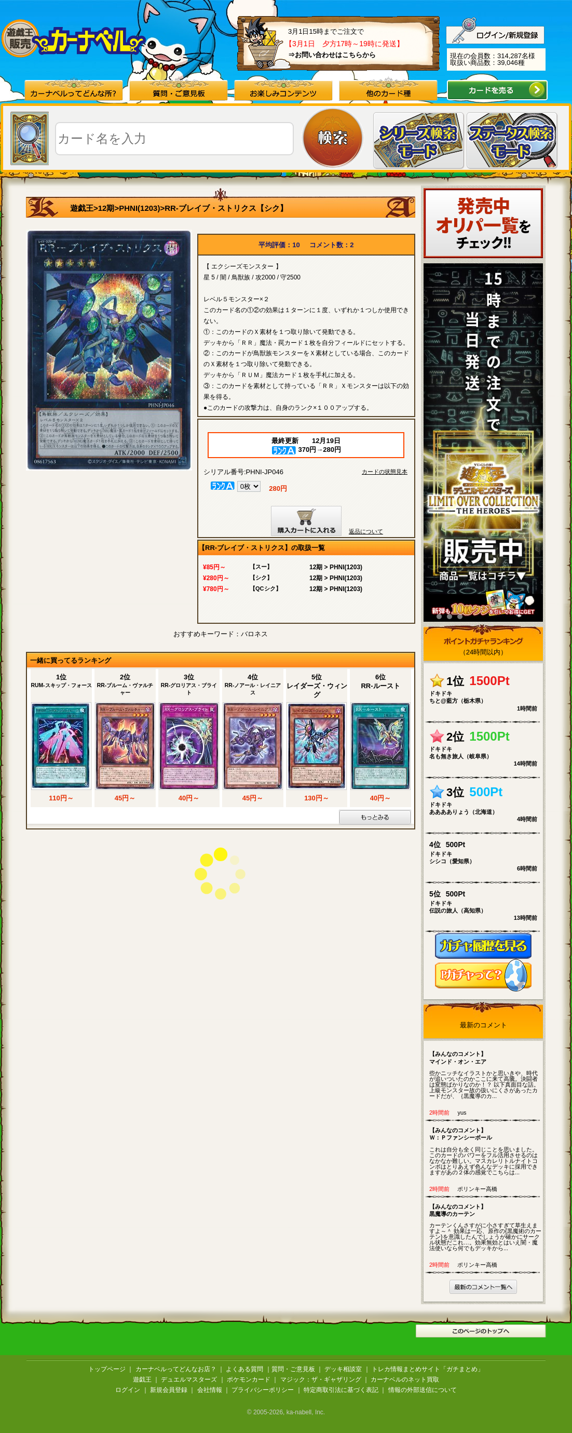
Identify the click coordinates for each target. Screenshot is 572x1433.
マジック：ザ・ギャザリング (320, 1379)
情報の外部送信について (422, 1390)
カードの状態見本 (384, 472)
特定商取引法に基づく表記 (341, 1390)
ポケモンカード (248, 1379)
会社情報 (209, 1390)
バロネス (254, 634)
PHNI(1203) (139, 208)
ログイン (127, 1390)
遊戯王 (81, 208)
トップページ (107, 1369)
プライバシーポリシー (262, 1390)
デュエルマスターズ (189, 1379)
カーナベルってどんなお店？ (175, 1369)
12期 (106, 208)
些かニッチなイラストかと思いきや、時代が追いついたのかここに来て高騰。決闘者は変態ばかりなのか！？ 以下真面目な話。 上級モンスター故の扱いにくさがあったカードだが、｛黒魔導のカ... (485, 1074)
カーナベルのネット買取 (405, 1379)
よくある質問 (244, 1369)
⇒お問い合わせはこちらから (332, 55)
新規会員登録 (168, 1390)
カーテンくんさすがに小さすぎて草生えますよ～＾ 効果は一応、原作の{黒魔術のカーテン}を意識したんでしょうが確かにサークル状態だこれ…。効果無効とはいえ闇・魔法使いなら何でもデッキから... (485, 1227)
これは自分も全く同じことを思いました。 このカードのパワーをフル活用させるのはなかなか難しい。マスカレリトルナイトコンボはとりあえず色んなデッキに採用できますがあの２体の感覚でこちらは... (485, 1151)
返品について (366, 531)
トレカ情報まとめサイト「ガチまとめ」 (428, 1369)
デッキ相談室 (343, 1369)
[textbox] (174, 138)
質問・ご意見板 (293, 1369)
